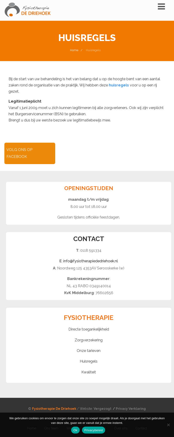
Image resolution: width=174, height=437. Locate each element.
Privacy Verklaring (131, 408)
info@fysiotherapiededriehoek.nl (90, 261)
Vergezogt (103, 408)
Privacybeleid (93, 430)
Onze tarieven (89, 350)
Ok (75, 430)
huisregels (119, 85)
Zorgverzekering (89, 340)
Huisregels (89, 361)
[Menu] (161, 6)
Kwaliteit (88, 372)
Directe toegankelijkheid (88, 329)
